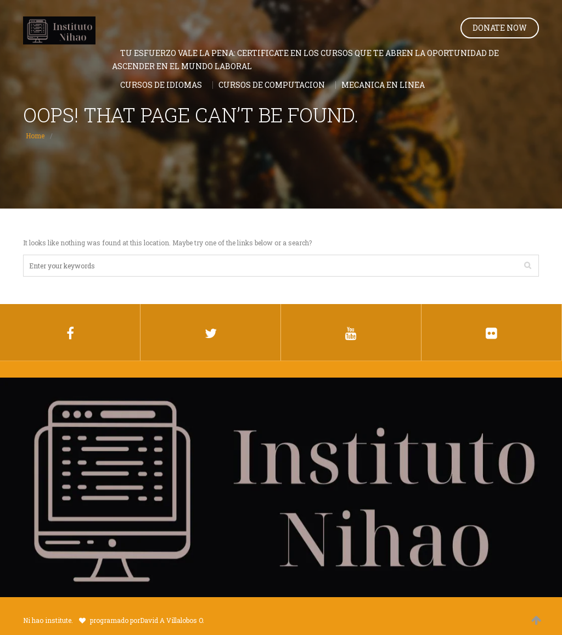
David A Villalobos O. (172, 620)
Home (35, 135)
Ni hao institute (47, 620)
